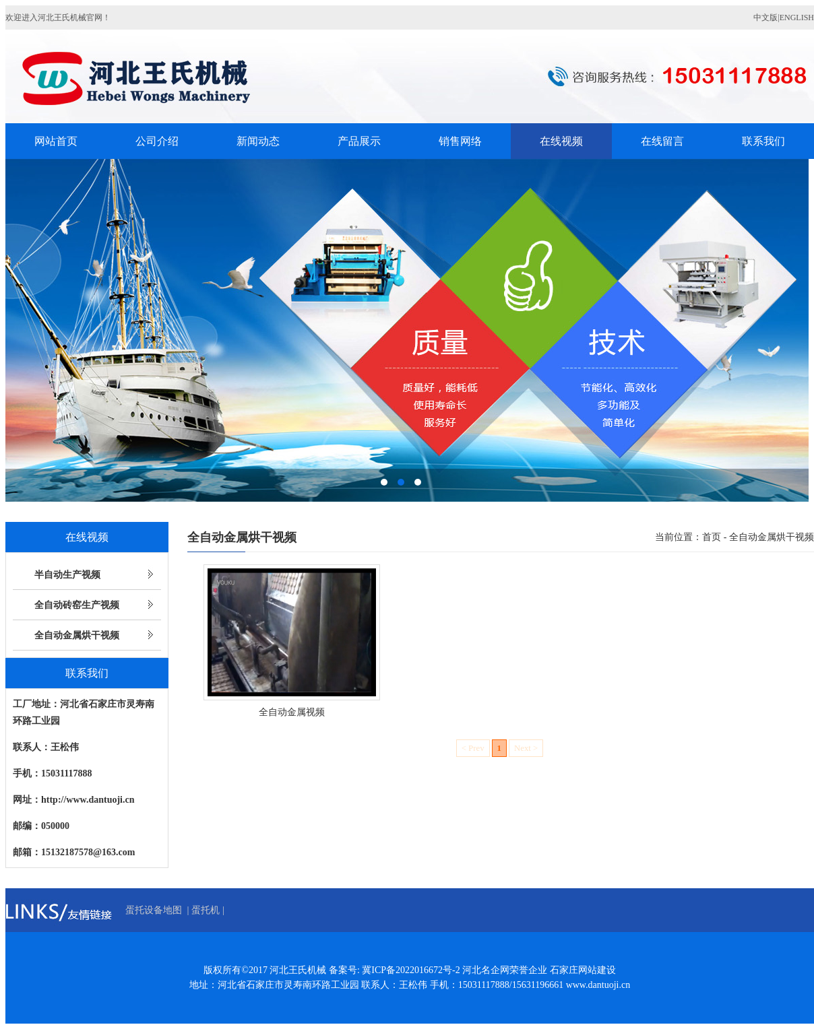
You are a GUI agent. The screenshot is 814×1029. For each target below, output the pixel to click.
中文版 (765, 17)
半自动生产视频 (67, 575)
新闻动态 (258, 141)
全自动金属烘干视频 (76, 635)
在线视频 (561, 141)
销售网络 (460, 141)
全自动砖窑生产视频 (76, 605)
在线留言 (662, 141)
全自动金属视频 (292, 712)
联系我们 (763, 141)
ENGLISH (797, 17)
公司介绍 (157, 141)
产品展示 (359, 141)
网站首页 (55, 141)
